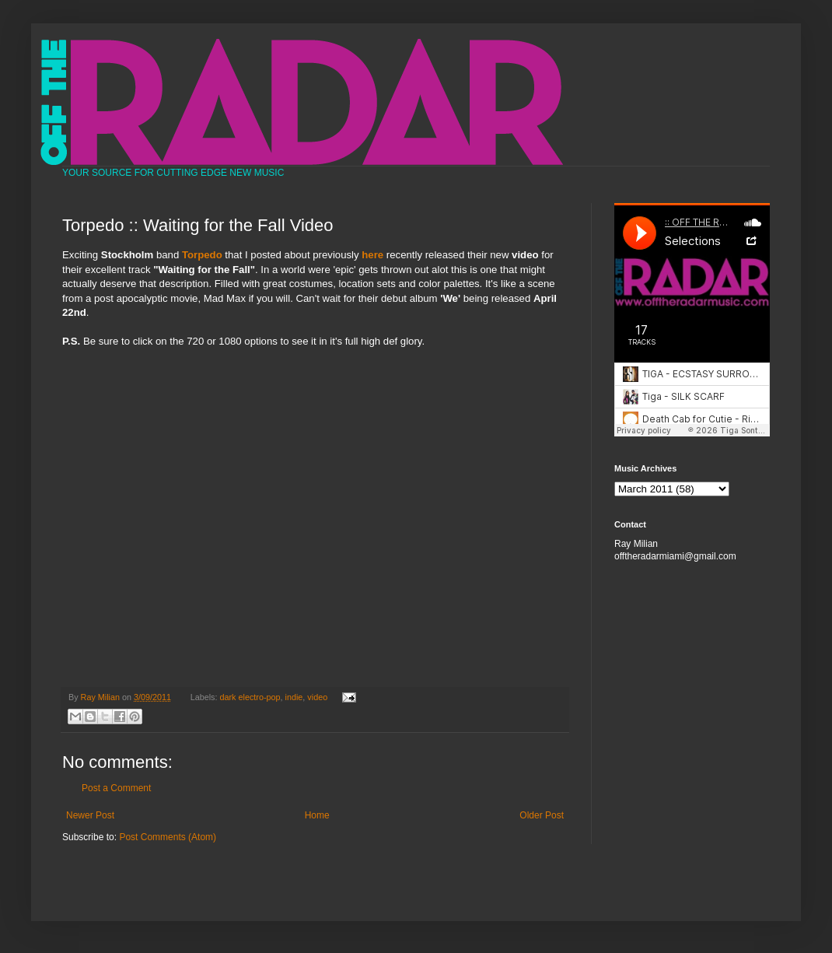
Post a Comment (116, 788)
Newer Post (90, 815)
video (317, 697)
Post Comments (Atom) (167, 837)
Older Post (541, 815)
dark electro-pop (250, 697)
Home (317, 815)
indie (294, 697)
